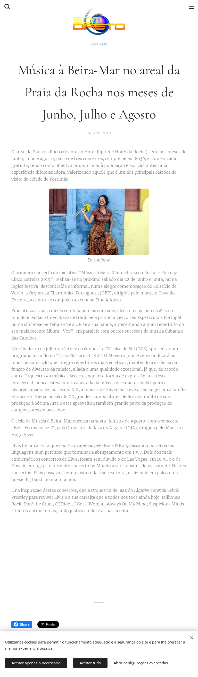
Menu (191, 6)
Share (22, 624)
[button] (6, 6)
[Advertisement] (102, 556)
